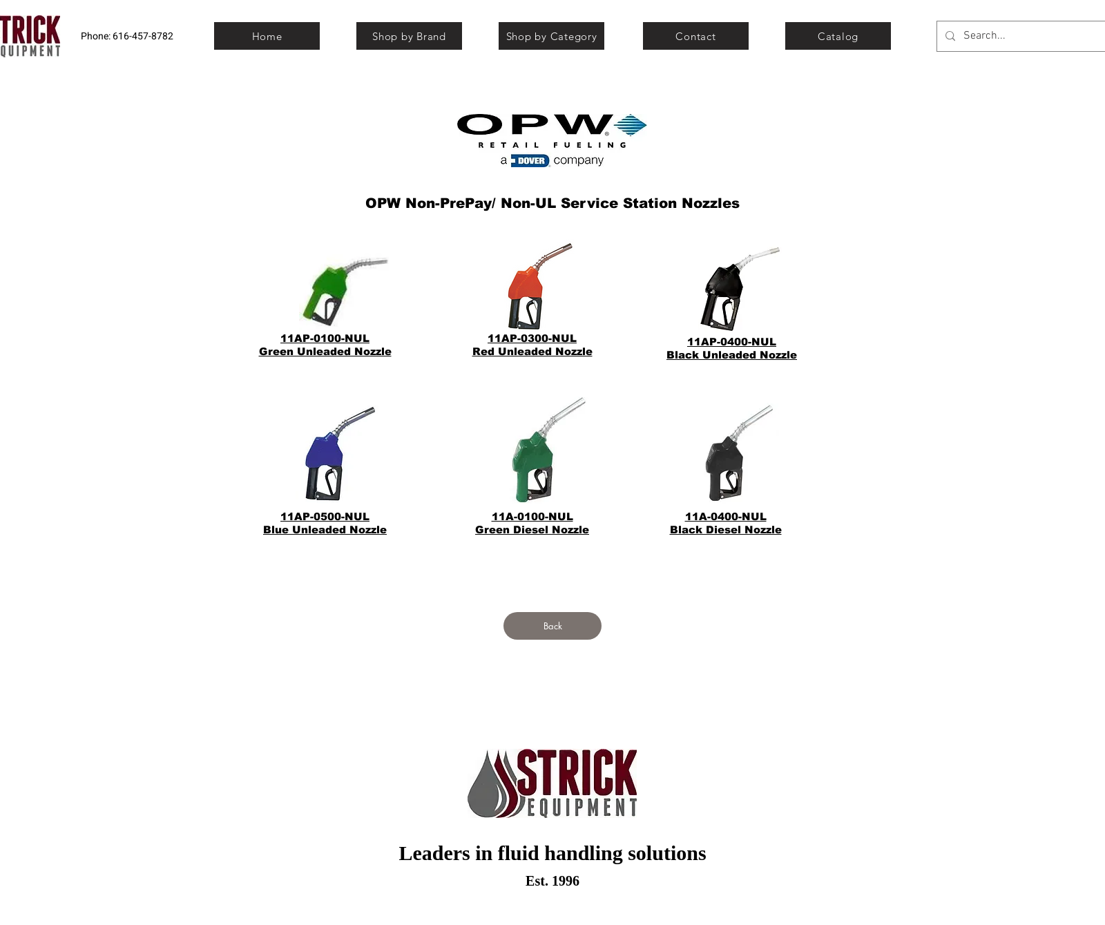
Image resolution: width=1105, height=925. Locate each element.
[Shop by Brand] (409, 36)
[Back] (552, 626)
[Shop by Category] (551, 36)
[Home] (267, 36)
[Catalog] (838, 36)
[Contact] (696, 36)
